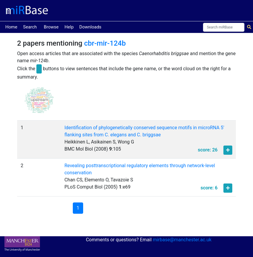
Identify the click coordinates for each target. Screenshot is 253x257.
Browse (51, 27)
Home (11, 26)
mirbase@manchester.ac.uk (182, 239)
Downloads (90, 27)
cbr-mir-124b (105, 43)
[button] (39, 102)
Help (69, 27)
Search (30, 27)
